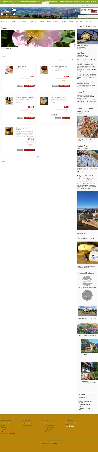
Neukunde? (85, 6)
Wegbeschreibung (27, 423)
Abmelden (46, 431)
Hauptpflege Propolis (58, 97)
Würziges (33, 21)
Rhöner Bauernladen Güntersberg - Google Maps (86, 69)
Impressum (3, 429)
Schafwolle (56, 21)
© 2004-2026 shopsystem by (49, 441)
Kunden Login (93, 6)
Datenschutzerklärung (35, 3)
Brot (2, 21)
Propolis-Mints (21, 67)
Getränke (41, 21)
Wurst (8, 21)
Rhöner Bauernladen (27, 425)
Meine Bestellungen (49, 427)
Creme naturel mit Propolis (22, 128)
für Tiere (64, 21)
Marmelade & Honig (23, 21)
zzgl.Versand (31, 78)
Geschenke (79, 21)
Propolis (71, 21)
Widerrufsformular (5, 423)
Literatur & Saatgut (90, 21)
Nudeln (49, 21)
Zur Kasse (94, 11)
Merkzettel (20, 85)
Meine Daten (47, 423)
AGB (1, 431)
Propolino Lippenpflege (59, 67)
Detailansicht (65, 118)
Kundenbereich (48, 420)
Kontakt (2, 425)
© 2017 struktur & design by (49, 443)
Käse (13, 21)
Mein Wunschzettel (49, 425)
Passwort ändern (48, 429)
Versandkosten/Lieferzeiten (7, 433)
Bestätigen (45, 3)
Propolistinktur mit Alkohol (25, 97)
